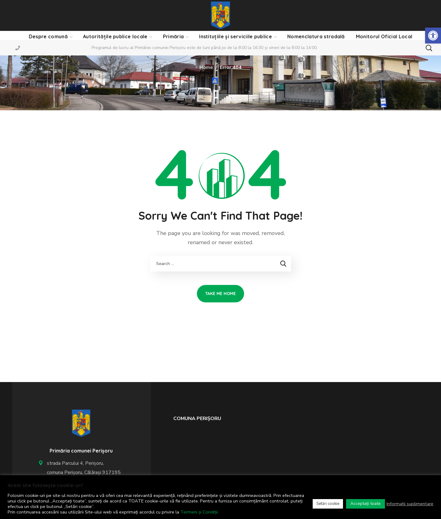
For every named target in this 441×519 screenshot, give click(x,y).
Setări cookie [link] (327, 503)
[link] (433, 36)
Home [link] (206, 67)
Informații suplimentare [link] (409, 503)
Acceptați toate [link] (365, 503)
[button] (429, 47)
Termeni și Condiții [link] (199, 512)
